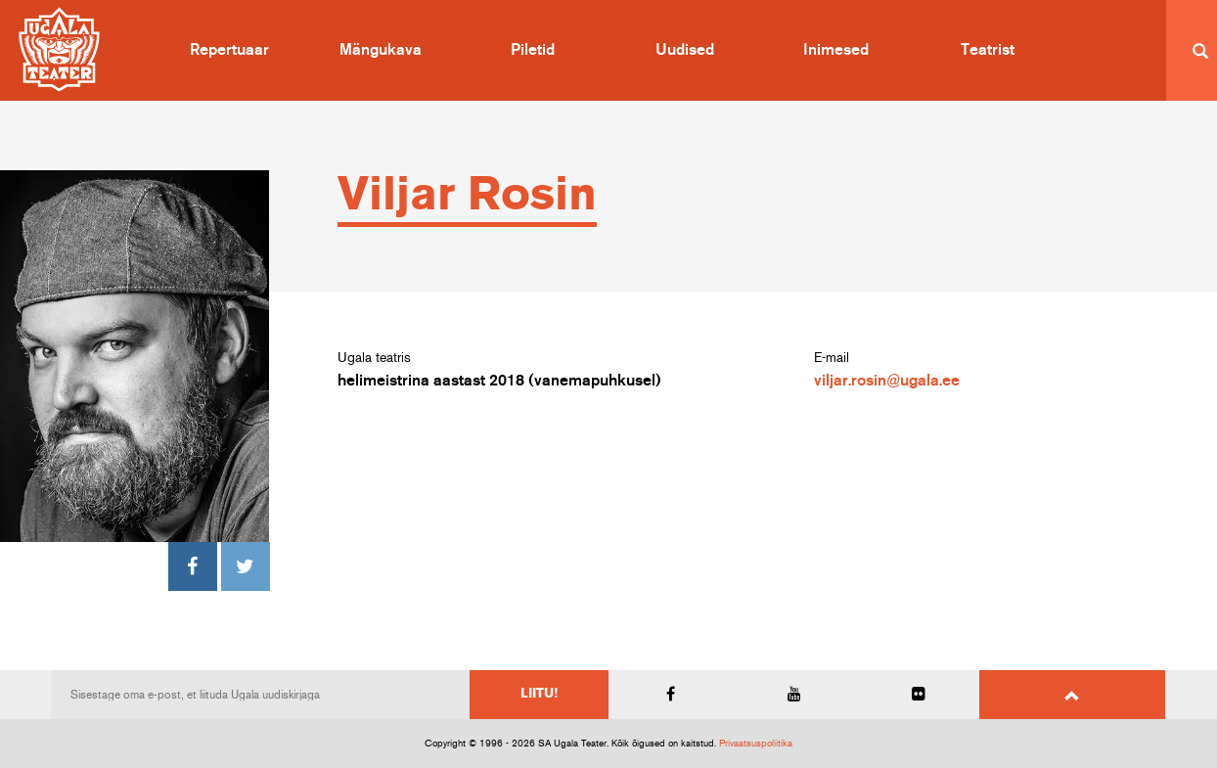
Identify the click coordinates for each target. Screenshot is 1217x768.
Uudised (684, 50)
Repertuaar (229, 50)
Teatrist (987, 50)
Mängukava (380, 50)
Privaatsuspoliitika (755, 743)
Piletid (533, 50)
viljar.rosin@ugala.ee (887, 380)
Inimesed (836, 50)
